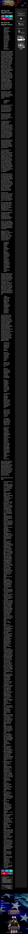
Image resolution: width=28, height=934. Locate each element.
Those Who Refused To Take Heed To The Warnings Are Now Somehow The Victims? (8, 786)
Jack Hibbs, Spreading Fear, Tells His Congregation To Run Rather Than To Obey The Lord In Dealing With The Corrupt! (8, 534)
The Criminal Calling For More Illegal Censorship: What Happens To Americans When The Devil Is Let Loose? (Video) (8, 583)
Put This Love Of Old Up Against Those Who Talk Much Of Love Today (7, 689)
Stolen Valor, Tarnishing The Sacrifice (7, 779)
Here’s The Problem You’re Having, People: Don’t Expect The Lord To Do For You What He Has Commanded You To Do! (8, 837)
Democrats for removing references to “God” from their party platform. (6, 183)
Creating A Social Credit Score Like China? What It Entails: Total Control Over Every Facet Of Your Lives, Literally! (8, 614)
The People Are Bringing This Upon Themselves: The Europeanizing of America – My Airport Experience (8, 572)
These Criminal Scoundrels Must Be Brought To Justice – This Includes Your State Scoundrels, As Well (8, 652)
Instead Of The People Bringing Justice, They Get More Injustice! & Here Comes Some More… (8, 549)
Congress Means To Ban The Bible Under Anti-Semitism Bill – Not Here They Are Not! (8, 818)
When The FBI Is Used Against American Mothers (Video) (8, 543)
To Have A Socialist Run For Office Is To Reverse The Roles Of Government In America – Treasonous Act (8, 524)
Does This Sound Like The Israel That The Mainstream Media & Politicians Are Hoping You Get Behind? (8, 846)
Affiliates (3, 907)
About (16, 905)
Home (2, 897)
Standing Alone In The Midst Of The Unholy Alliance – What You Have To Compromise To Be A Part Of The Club (8, 564)
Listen (16, 900)
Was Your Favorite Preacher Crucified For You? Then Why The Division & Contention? (8, 669)
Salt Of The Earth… (6, 621)
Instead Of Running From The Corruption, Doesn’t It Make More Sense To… (8, 484)
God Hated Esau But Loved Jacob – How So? (8, 853)
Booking (17, 903)
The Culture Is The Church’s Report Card (8, 635)
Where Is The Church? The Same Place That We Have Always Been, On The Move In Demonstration (8, 628)
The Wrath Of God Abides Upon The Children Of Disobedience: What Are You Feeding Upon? (8, 859)
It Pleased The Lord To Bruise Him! (8, 866)
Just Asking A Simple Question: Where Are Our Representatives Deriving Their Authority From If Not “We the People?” (8, 642)
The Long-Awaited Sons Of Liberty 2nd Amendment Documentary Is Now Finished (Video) (8, 709)
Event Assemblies (5, 903)
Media (16, 907)
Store (2, 900)
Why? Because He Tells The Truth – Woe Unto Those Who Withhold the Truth (8, 556)
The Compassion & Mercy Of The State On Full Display (8, 591)
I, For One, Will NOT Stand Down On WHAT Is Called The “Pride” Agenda (8, 596)
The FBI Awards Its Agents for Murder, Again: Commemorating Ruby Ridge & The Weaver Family (8, 515)
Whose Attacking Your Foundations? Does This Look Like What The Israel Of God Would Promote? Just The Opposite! (8, 755)
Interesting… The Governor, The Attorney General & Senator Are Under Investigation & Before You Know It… (8, 507)
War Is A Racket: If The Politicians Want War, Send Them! (8, 748)
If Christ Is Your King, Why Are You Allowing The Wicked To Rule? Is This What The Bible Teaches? (8, 795)
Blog (2, 905)
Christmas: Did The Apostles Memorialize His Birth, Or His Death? (8, 825)
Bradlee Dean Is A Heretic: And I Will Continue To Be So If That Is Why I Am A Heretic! (8, 728)
